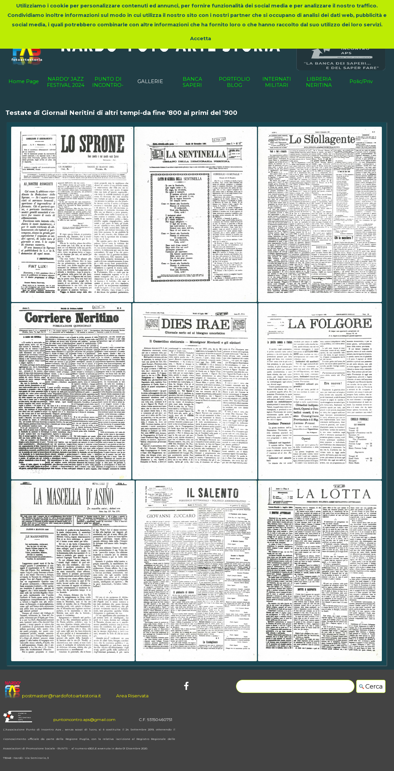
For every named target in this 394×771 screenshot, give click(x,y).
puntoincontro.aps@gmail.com (84, 719)
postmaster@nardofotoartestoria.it (61, 695)
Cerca (374, 686)
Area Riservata (132, 695)
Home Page (23, 81)
